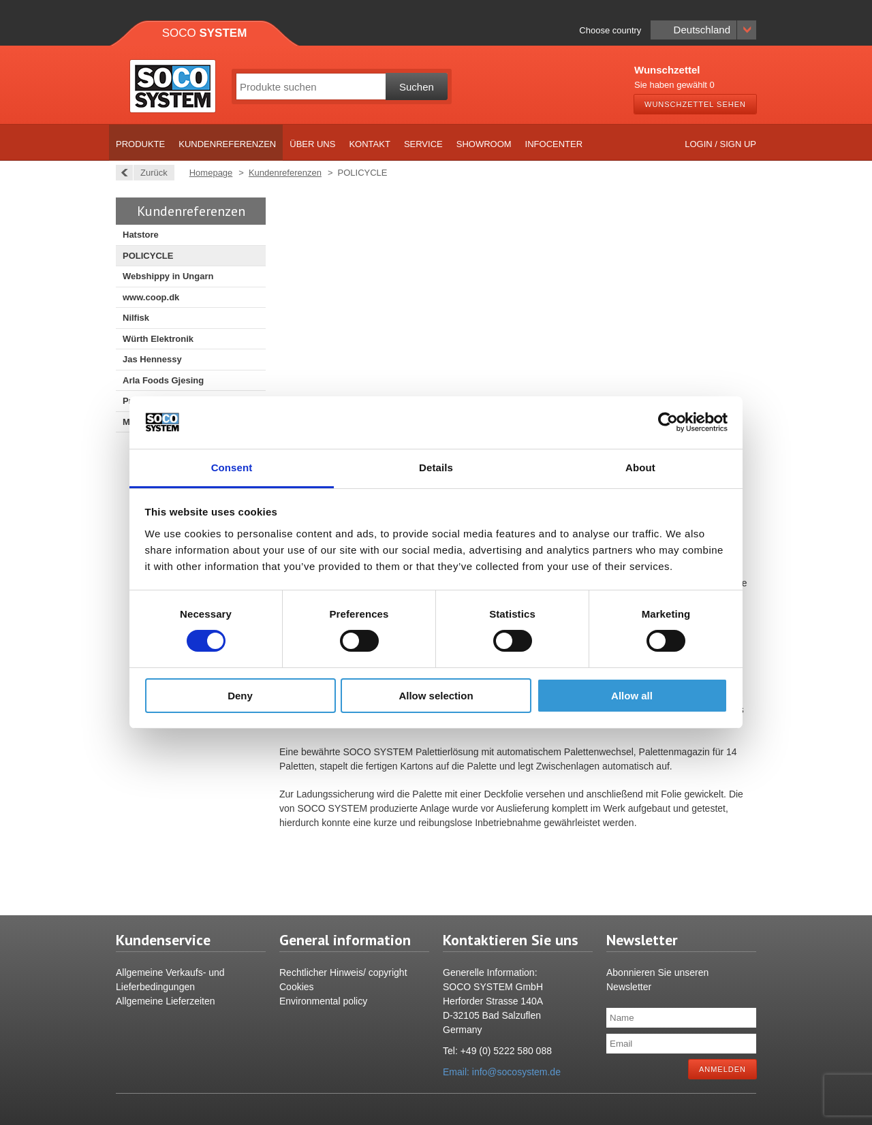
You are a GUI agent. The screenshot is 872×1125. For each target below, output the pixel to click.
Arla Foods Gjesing (163, 380)
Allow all (632, 695)
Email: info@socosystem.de (502, 1071)
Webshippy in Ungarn (168, 276)
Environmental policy (323, 1001)
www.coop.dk (151, 297)
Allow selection (436, 695)
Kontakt (369, 144)
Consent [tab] (232, 467)
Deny (240, 695)
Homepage (211, 173)
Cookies (296, 986)
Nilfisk (136, 318)
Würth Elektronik (158, 339)
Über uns (312, 144)
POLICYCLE (148, 256)
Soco (204, 33)
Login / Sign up (720, 144)
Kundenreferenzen (227, 144)
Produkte (140, 144)
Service (423, 144)
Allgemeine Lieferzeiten (165, 1001)
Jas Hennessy (152, 359)
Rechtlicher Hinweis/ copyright (343, 972)
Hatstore (141, 234)
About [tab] (640, 467)
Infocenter (554, 144)
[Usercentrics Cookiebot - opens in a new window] (668, 422)
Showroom (484, 144)
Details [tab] (436, 467)
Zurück (150, 173)
